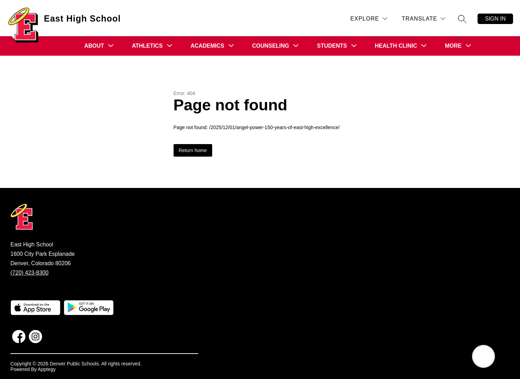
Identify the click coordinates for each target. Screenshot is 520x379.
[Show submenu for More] (453, 46)
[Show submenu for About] (94, 46)
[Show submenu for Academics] (207, 46)
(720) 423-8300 (29, 273)
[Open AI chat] (483, 356)
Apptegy (47, 369)
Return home (193, 150)
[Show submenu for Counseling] (270, 46)
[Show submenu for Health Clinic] (396, 46)
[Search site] (462, 19)
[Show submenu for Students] (332, 46)
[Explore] (369, 18)
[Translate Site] (423, 18)
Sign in (495, 19)
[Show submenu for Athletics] (147, 46)
